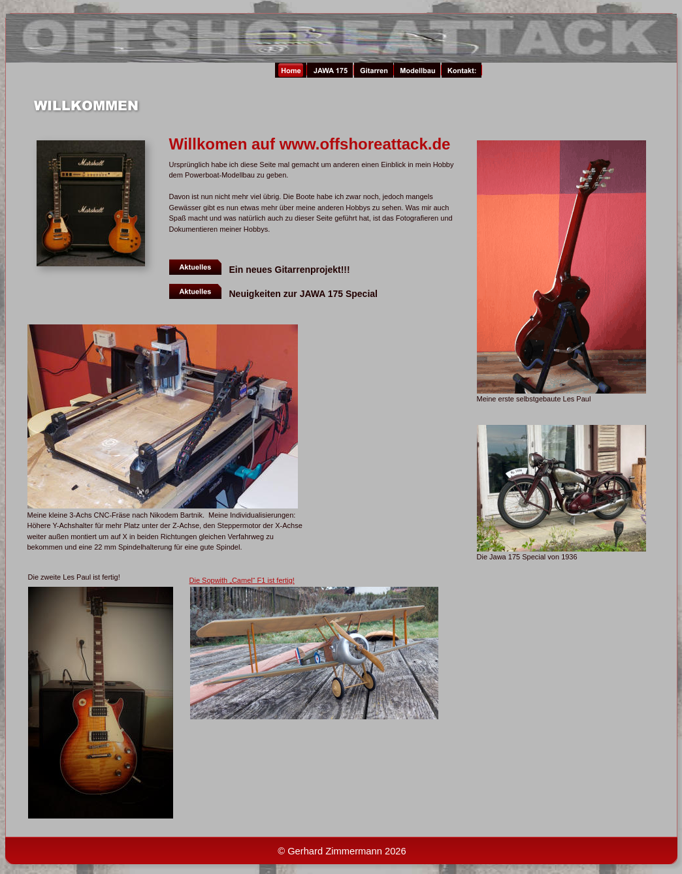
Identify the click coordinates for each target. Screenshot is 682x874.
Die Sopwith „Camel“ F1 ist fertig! (242, 580)
